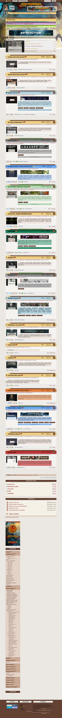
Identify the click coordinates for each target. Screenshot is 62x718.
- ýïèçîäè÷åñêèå (9, 593)
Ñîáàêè (9, 606)
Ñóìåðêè (10, 614)
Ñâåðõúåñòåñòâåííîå (12, 640)
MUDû (7, 584)
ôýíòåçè (21, 300)
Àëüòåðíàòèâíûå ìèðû (10, 601)
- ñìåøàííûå (8, 591)
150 (22, 270)
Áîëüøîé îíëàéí (29, 216)
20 (25, 428)
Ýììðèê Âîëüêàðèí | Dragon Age (16, 504)
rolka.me (7, 301)
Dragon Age (11, 651)
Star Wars (10, 634)
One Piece (10, 628)
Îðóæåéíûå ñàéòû (10, 669)
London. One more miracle (16, 57)
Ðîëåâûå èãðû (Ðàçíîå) (11, 687)
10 (28, 293)
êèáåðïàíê (21, 360)
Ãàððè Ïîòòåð (23, 124)
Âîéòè (15, 1)
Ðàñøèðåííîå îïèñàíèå (34, 109)
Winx (10, 645)
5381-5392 (35, 475)
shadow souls (11, 484)
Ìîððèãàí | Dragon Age (14, 502)
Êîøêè (8, 608)
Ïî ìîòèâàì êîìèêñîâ (11, 655)
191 (22, 135)
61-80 (20, 475)
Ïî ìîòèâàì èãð (10, 649)
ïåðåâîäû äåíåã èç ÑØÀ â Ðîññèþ (12, 517)
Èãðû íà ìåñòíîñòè (10, 667)
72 (17, 352)
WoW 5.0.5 (9, 566)
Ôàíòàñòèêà (26, 410)
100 (18, 319)
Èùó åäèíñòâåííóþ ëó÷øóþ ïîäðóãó (17, 510)
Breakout (11, 257)
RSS (48, 712)
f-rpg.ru (27, 347)
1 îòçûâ (53, 339)
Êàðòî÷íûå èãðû (9, 664)
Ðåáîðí (10, 625)
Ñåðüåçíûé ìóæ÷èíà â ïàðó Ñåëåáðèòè (18, 506)
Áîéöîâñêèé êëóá (11, 558)
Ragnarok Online (9, 580)
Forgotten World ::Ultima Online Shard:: (20, 166)
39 (27, 252)
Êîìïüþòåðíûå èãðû (10, 671)
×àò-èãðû (8, 586)
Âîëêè (9, 605)
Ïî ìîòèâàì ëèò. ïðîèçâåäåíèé (12, 612)
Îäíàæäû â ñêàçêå (12, 641)
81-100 (23, 475)
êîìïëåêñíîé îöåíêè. (43, 708)
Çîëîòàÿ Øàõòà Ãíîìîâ (44, 710)
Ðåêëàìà (46, 712)
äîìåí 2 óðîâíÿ (50, 216)
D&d (7, 662)
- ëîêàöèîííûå (8, 590)
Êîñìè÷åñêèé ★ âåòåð (14, 408)
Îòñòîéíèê (23, 13)
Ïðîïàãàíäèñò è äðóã (13, 508)
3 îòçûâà (53, 114)
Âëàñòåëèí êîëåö (12, 615)
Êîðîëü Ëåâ (10, 648)
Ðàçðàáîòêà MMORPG (10, 583)
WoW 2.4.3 (9, 563)
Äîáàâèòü (14, 13)
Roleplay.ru (38, 710)
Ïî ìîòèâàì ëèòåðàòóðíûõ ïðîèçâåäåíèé (32, 124)
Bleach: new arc (13, 93)
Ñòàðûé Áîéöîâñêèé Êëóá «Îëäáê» (18, 390)
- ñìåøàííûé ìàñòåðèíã (10, 595)
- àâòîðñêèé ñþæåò (10, 598)
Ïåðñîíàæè (21, 288)
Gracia (9, 573)
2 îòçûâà (53, 385)
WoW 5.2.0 (9, 567)
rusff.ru (14, 59)
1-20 (12, 475)
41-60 (18, 475)
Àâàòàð (10, 646)
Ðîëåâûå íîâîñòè (10, 678)
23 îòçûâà (53, 181)
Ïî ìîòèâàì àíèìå (23, 95)
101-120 (26, 475)
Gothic (7, 673)
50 (24, 114)
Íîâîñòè (18, 13)
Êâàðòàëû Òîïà (41, 13)
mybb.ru (7, 77)
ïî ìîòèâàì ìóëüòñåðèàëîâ (12, 644)
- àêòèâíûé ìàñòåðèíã (10, 594)
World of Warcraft (9, 560)
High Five (9, 574)
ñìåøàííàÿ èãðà (53, 410)
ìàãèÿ (25, 300)
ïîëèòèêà (35, 300)
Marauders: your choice (15, 325)
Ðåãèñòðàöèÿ (23, 1)
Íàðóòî (34, 454)
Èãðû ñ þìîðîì (8, 603)
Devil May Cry (11, 652)
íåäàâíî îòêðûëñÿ (44, 216)
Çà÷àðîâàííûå (11, 639)
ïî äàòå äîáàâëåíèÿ (53, 477)
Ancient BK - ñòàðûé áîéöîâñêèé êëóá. (20, 214)
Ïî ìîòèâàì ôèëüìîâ (11, 633)
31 (30, 428)
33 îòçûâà (53, 69)
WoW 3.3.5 (9, 564)
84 (27, 181)
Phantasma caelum (14, 434)
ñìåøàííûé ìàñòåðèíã (33, 59)
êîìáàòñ (34, 216)
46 (27, 161)
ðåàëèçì (23, 277)
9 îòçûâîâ (53, 467)
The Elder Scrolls (12, 650)
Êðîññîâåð (9, 611)
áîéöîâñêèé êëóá (22, 216)
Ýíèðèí (9, 491)
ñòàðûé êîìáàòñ (38, 216)
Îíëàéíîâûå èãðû (9, 216)
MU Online (8, 576)
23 (29, 114)
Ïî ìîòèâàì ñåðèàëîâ (11, 635)
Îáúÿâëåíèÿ (34, 13)
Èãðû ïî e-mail (9, 684)
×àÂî (49, 13)
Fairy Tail (10, 623)
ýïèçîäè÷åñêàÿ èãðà (25, 59)
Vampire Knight (11, 624)
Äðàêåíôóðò (11, 493)
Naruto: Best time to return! (16, 74)
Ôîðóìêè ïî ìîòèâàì (15, 95)
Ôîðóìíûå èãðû (9, 59)
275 (26, 69)
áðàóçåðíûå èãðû (15, 216)
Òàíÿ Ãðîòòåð (11, 616)
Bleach (28, 95)
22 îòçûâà (53, 428)
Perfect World (9, 575)
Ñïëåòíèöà (10, 636)
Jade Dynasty (9, 577)
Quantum (11, 358)
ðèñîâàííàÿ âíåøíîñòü (53, 436)
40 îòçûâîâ (53, 252)
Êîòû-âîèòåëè (11, 618)
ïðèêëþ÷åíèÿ (30, 300)
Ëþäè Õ (10, 656)
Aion (7, 559)
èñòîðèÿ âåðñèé (44, 713)
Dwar (8, 557)
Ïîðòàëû (8, 552)
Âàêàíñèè (32, 108)
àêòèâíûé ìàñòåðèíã (51, 327)
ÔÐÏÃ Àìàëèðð (12, 140)
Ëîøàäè (9, 607)
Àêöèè (25, 202)
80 (17, 385)
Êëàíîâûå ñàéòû (9, 682)
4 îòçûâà (53, 135)
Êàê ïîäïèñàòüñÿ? (53, 28)
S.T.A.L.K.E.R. (8, 675)
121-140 (30, 475)
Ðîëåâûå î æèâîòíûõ (10, 604)
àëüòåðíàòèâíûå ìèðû (29, 436)
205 (22, 161)
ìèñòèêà (31, 410)
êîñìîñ (40, 410)
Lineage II (8, 569)
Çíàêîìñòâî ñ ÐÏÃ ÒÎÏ (42, 712)
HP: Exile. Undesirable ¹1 (15, 122)
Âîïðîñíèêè (28, 13)
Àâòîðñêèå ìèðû (9, 599)
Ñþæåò (20, 108)
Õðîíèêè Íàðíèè (11, 617)
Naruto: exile (12, 452)
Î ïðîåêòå (34, 712)
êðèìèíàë (19, 59)
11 (31, 208)
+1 (54, 56)
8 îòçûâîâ (53, 270)
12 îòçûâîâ (53, 226)
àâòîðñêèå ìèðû (15, 300)
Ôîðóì (46, 13)
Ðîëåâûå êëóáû (9, 680)
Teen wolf (10, 638)
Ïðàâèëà (26, 108)
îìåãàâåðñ (46, 436)
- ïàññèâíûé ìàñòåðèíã (10, 596)
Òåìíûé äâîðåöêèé (12, 627)
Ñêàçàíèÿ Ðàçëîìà (13, 298)
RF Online (8, 581)
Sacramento (11, 275)
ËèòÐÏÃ (8, 658)
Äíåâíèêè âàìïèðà (12, 637)
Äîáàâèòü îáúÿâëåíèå (14, 513)
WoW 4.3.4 (9, 565)
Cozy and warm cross (14, 375)
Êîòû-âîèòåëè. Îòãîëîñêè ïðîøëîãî (18, 187)
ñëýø (35, 436)
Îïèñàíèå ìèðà (32, 246)
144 (21, 226)
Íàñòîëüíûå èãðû (10, 660)
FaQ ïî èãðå (35, 422)
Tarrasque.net (49, 710)
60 (26, 208)
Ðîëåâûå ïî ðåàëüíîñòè (10, 600)
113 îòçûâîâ (53, 208)
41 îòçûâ (53, 161)
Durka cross (11, 345)
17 (31, 69)
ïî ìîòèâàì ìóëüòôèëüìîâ (12, 647)
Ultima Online (9, 579)
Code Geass (11, 231)
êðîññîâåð (22, 347)
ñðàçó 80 (9, 568)
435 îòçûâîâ (53, 293)
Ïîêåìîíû (10, 629)
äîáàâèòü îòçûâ (52, 87)
